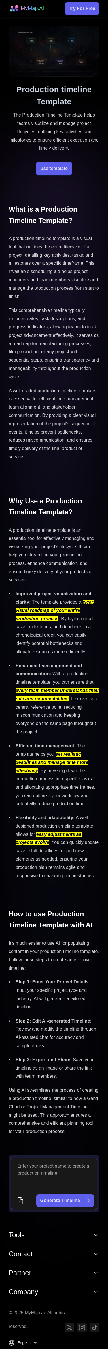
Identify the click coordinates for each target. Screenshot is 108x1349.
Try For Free (82, 8)
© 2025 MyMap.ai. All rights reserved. (37, 1319)
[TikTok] (94, 1327)
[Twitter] (69, 1327)
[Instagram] (82, 1327)
